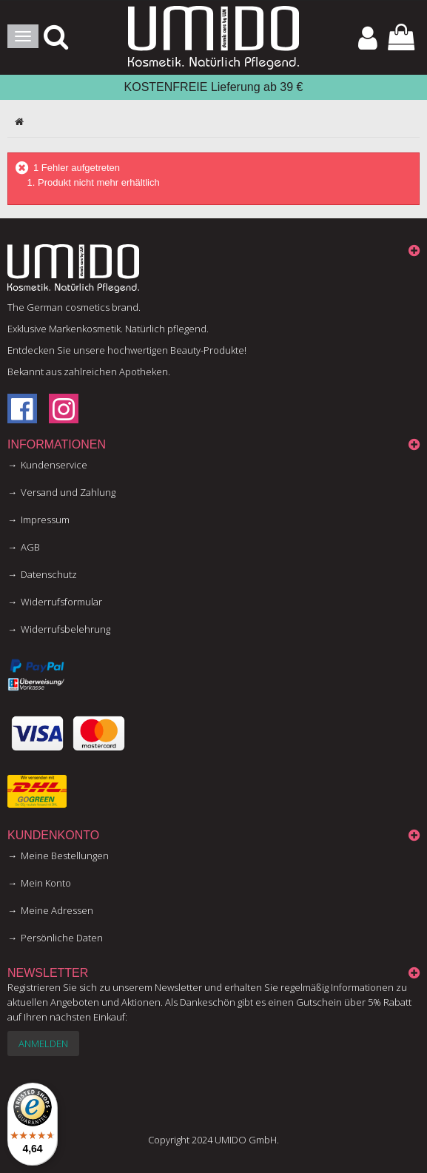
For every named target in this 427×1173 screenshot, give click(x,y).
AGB (30, 547)
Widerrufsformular (61, 601)
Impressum (45, 519)
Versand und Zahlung (68, 492)
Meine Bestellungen (65, 855)
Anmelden (43, 1043)
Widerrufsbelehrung (65, 629)
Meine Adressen (57, 910)
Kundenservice (54, 464)
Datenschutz (49, 574)
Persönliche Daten (62, 937)
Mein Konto (46, 883)
